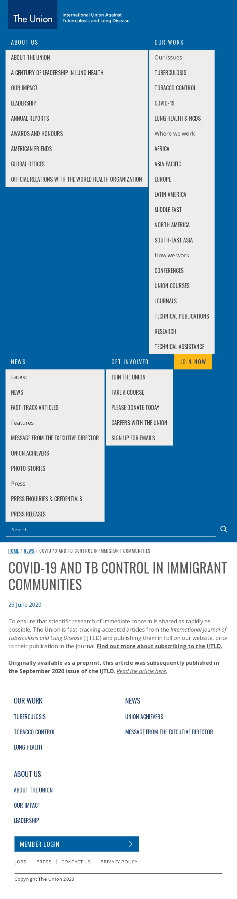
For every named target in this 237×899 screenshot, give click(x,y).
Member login (40, 844)
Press (44, 862)
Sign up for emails (133, 438)
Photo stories (28, 468)
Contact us (76, 862)
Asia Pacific (168, 164)
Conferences (169, 270)
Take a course (127, 392)
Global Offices (28, 164)
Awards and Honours (37, 133)
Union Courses (172, 286)
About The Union (30, 57)
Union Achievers (30, 453)
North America (172, 225)
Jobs (21, 862)
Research (165, 331)
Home (13, 550)
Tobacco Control (175, 88)
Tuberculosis (170, 72)
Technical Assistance (179, 346)
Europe (163, 179)
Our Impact (24, 88)
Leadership (23, 103)
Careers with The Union (139, 423)
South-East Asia (174, 240)
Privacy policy (119, 862)
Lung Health (28, 747)
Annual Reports (30, 118)
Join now (193, 362)
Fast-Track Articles (34, 407)
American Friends (31, 149)
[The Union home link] (69, 14)
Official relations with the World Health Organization (76, 179)
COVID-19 (165, 103)
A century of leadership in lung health (57, 72)
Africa (162, 149)
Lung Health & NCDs (178, 118)
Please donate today (135, 407)
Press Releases (28, 514)
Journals (166, 301)
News (17, 392)
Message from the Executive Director (55, 438)
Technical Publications (182, 316)
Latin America (170, 194)
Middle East (168, 209)
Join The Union (128, 377)
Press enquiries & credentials (46, 499)
